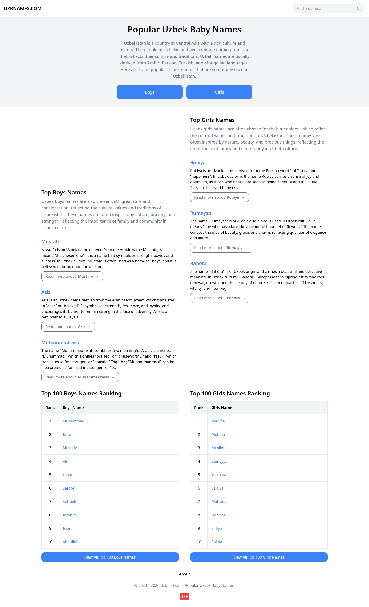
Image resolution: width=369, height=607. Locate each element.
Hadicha (218, 515)
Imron (68, 434)
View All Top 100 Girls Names (258, 557)
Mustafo (50, 241)
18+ (184, 596)
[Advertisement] (110, 151)
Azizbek (69, 501)
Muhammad (73, 421)
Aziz (45, 292)
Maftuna (218, 501)
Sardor (68, 488)
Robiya (198, 162)
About (184, 574)
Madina (218, 421)
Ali (65, 461)
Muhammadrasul (61, 342)
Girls (219, 92)
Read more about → (72, 276)
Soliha (216, 541)
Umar (67, 474)
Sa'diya (217, 488)
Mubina (218, 434)
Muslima (218, 447)
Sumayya (219, 461)
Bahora (198, 263)
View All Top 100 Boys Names (110, 557)
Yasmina (218, 474)
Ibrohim (70, 515)
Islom (67, 528)
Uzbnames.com (23, 8)
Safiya (216, 528)
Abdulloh (71, 541)
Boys (149, 92)
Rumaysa (200, 213)
